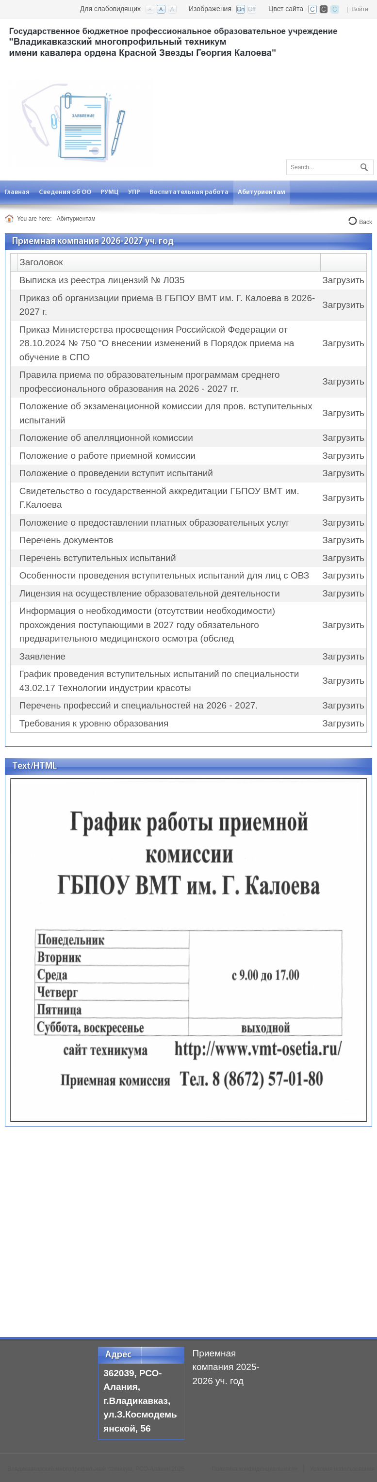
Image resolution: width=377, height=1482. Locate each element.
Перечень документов (66, 540)
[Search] (330, 167)
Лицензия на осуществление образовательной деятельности (149, 593)
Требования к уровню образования (93, 723)
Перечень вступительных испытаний (97, 558)
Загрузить (343, 280)
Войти (360, 9)
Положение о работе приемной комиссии (107, 456)
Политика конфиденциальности (254, 1469)
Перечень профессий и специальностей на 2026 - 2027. (138, 705)
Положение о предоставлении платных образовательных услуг (154, 522)
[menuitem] (17, 192)
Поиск (363, 165)
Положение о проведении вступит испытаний (116, 473)
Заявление (42, 656)
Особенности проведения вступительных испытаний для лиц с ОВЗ (164, 575)
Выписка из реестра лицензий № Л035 (102, 280)
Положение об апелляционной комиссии (106, 438)
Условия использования (342, 1469)
